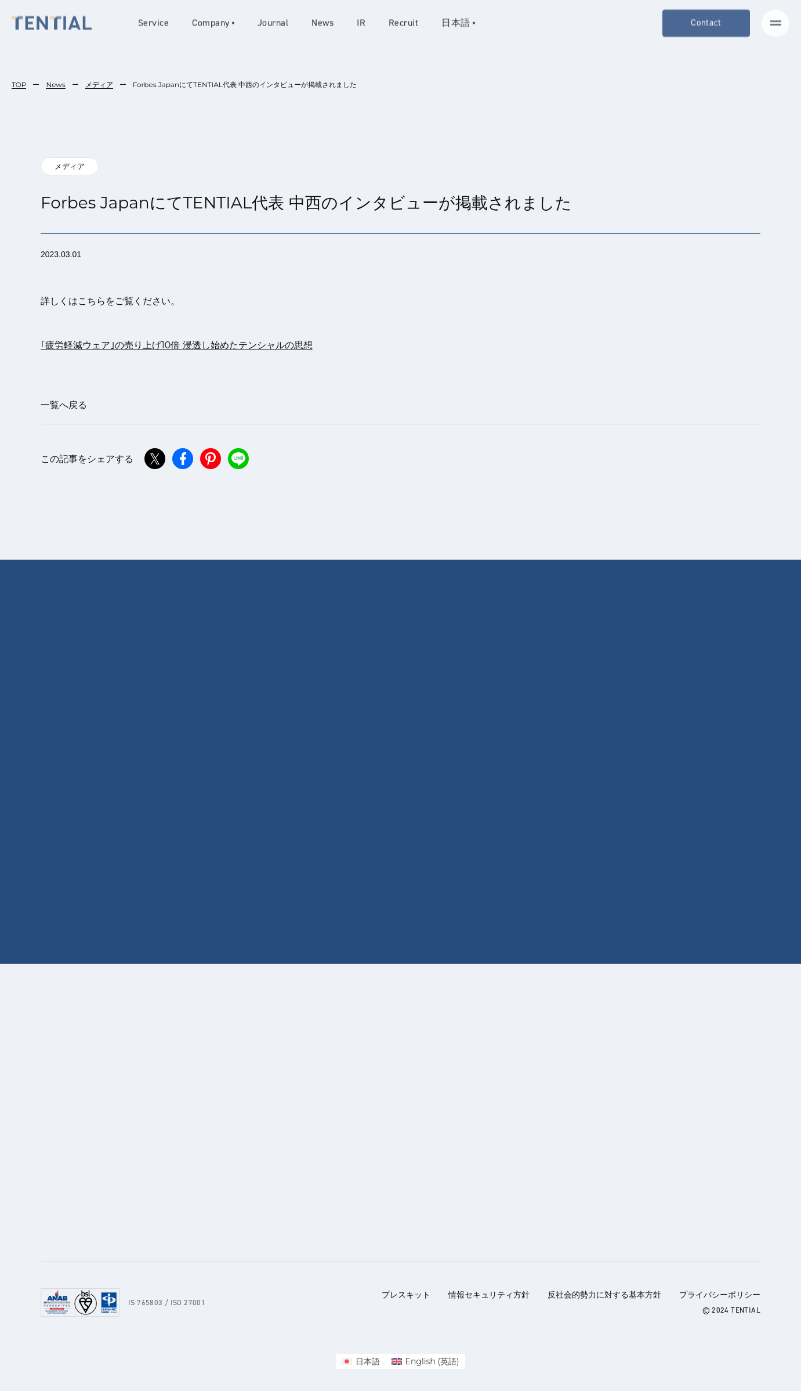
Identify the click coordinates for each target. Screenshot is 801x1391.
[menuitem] (361, 1361)
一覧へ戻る (64, 404)
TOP (19, 84)
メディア (99, 84)
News (55, 84)
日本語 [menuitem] (368, 1361)
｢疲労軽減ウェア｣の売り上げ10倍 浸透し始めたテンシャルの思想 (177, 345)
